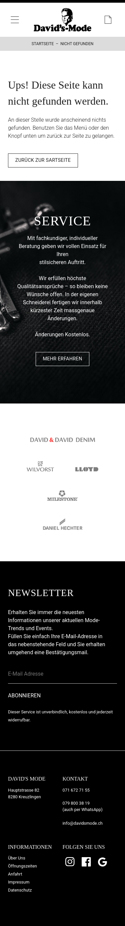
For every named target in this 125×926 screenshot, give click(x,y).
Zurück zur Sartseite (43, 160)
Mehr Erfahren (62, 359)
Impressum (18, 882)
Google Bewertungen (103, 861)
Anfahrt (15, 874)
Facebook (86, 861)
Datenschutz (20, 890)
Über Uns (16, 857)
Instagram (70, 861)
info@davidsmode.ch (83, 823)
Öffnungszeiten (22, 866)
